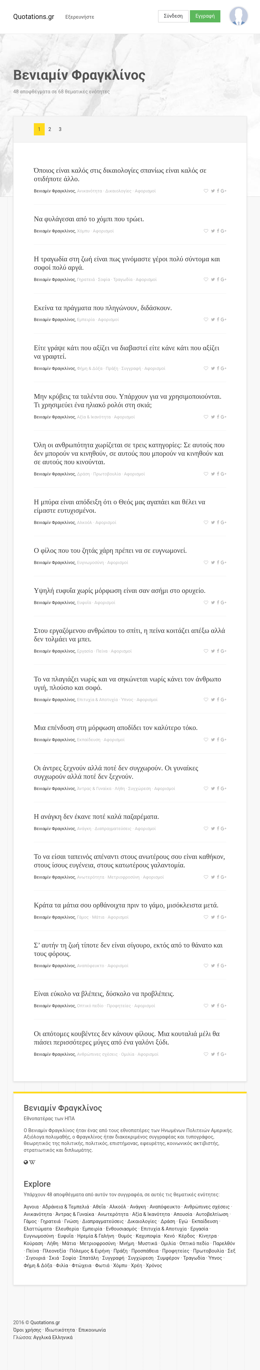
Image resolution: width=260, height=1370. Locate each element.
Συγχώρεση (139, 788)
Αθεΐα (99, 1207)
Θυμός (125, 1236)
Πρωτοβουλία (107, 473)
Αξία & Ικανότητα (94, 416)
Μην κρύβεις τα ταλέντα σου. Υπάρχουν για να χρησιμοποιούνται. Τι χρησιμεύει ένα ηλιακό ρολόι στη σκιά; (127, 400)
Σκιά (54, 1258)
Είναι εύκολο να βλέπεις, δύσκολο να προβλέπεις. (104, 993)
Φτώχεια (81, 1266)
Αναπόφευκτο (90, 965)
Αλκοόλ (84, 522)
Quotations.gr (33, 17)
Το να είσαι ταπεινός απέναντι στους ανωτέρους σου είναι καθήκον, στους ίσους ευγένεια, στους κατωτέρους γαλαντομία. (129, 860)
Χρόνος (154, 1266)
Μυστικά (147, 1243)
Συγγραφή (131, 368)
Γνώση (71, 1221)
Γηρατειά (86, 279)
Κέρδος (186, 1236)
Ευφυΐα (84, 602)
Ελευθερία (67, 1229)
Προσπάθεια (144, 1251)
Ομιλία (127, 1054)
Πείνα (102, 651)
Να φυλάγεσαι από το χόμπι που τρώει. (89, 219)
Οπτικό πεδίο (90, 1005)
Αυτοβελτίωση (212, 1214)
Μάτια (98, 917)
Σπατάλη (89, 1258)
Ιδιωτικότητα (60, 1330)
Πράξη (112, 368)
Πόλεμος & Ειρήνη (90, 1251)
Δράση (83, 473)
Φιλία (62, 1266)
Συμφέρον (168, 1258)
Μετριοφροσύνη (124, 877)
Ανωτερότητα (90, 877)
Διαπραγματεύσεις (112, 828)
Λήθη (120, 788)
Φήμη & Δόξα (90, 368)
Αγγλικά (42, 1337)
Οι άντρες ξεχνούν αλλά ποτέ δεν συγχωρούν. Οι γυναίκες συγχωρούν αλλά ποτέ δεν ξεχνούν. (116, 772)
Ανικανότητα (89, 190)
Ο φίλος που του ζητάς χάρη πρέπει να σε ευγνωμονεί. (110, 550)
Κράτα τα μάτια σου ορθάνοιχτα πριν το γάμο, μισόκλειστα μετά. (126, 905)
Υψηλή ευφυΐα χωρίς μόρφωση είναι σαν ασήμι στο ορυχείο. (119, 590)
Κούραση (33, 1243)
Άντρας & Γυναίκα (94, 788)
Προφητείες (119, 1005)
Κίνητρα (208, 1236)
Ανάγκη (84, 828)
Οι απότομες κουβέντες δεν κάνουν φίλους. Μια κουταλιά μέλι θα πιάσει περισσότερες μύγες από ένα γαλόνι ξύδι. (127, 1038)
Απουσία (183, 1214)
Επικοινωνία (92, 1330)
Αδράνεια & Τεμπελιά (65, 1207)
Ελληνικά (62, 1337)
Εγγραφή (205, 16)
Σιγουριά (35, 1258)
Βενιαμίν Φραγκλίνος (54, 190)
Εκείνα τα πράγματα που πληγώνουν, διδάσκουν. (103, 308)
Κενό (169, 1236)
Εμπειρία (86, 319)
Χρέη (136, 1266)
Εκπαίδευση (89, 739)
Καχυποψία (148, 1236)
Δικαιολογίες (118, 190)
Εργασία (85, 651)
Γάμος (83, 917)
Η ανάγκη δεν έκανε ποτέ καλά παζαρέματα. (96, 816)
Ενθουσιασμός (121, 1229)
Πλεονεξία (54, 1251)
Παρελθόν (224, 1243)
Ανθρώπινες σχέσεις (97, 1054)
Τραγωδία (122, 279)
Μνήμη (127, 1243)
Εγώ (183, 1221)
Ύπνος (127, 699)
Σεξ (231, 1251)
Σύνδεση (173, 16)
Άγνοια (31, 1207)
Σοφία (104, 279)
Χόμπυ (83, 230)
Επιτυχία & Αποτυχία (97, 699)
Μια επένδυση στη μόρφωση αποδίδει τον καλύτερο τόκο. (116, 727)
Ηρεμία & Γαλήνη (95, 1236)
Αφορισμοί (145, 190)
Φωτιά (102, 1266)
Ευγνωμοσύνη (90, 562)
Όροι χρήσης (27, 1330)
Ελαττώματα (38, 1229)
